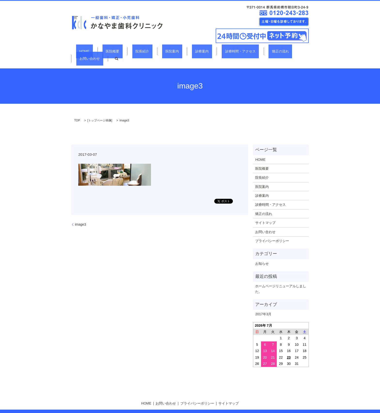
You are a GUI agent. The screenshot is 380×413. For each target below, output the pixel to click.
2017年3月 (263, 305)
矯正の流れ (243, 51)
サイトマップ (265, 214)
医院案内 (154, 51)
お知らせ (262, 255)
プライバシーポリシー (272, 232)
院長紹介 (131, 51)
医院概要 (108, 51)
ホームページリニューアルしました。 (280, 280)
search (295, 51)
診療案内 (178, 51)
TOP (77, 111)
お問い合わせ (271, 51)
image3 (80, 216)
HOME (86, 51)
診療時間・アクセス (209, 51)
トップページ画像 (99, 111)
